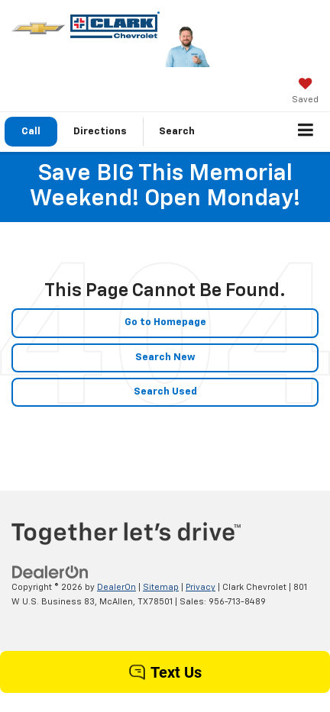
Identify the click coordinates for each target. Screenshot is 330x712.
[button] (31, 132)
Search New (165, 357)
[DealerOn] (50, 573)
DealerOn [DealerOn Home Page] (116, 587)
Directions (100, 132)
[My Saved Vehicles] (305, 92)
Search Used (165, 392)
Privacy (200, 587)
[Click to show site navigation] (306, 132)
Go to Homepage (165, 322)
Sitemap (161, 587)
